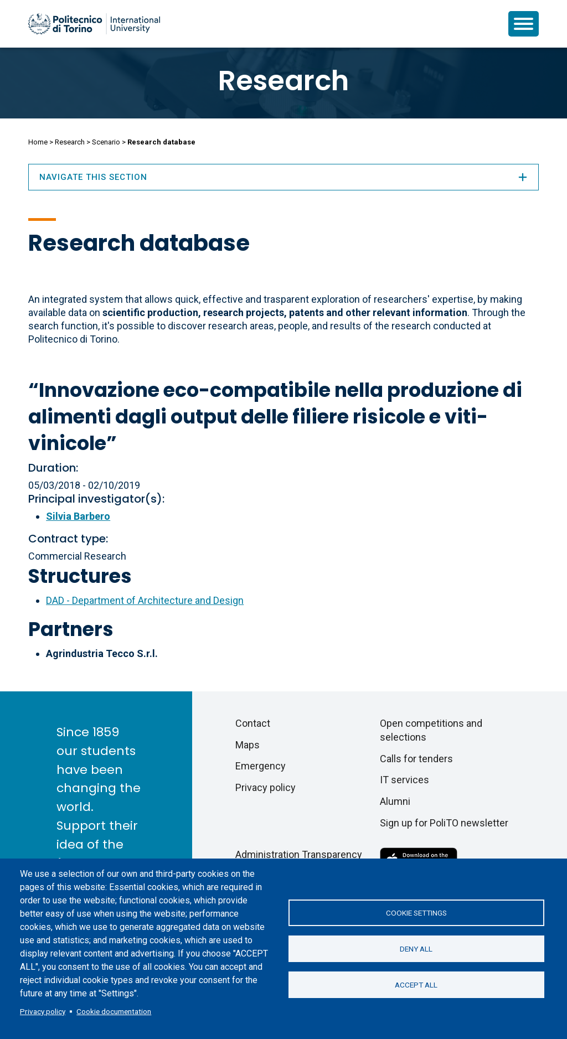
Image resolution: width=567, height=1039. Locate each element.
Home (38, 142)
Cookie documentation (113, 1011)
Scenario (106, 142)
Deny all (416, 948)
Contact (252, 723)
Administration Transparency (298, 854)
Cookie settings (416, 912)
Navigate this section (283, 177)
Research (283, 80)
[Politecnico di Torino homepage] (94, 23)
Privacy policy (42, 1011)
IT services (404, 779)
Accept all (416, 984)
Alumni (395, 801)
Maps (247, 745)
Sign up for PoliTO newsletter (444, 823)
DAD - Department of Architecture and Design (145, 600)
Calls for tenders (416, 758)
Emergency (260, 766)
